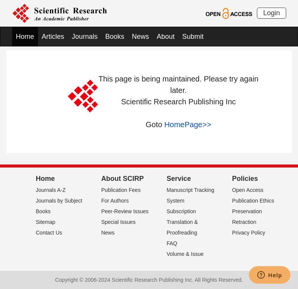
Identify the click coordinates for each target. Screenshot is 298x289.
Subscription (181, 211)
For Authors (115, 201)
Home (25, 36)
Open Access (248, 190)
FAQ (172, 243)
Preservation (247, 211)
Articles (53, 36)
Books (114, 36)
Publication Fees (121, 190)
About (166, 36)
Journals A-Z (51, 190)
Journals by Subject (59, 201)
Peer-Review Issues (125, 211)
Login (271, 13)
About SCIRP (122, 178)
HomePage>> (187, 124)
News (140, 36)
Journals (85, 36)
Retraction (244, 222)
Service (179, 178)
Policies (245, 178)
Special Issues (118, 222)
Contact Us (49, 233)
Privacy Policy (248, 233)
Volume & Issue (185, 254)
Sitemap (45, 222)
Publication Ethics (253, 201)
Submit (193, 36)
